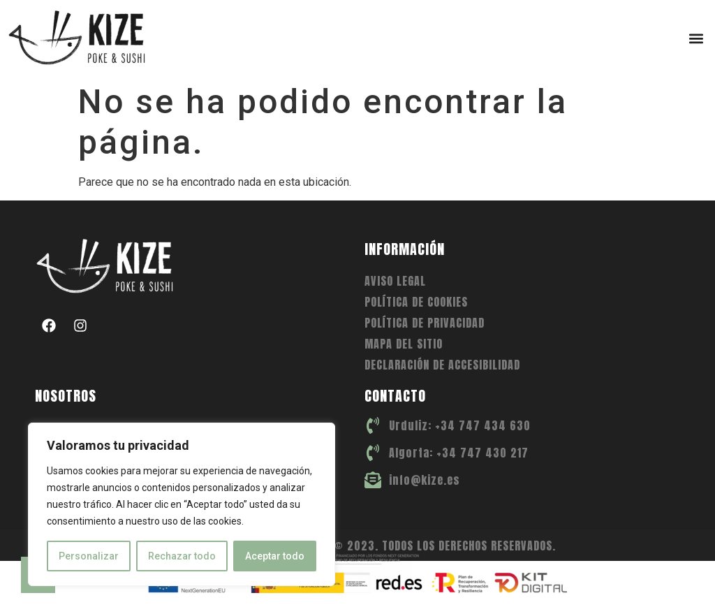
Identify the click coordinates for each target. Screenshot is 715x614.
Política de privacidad (424, 322)
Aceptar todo (274, 556)
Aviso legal (395, 280)
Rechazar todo (182, 556)
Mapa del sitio (403, 343)
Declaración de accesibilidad (442, 364)
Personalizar (89, 556)
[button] (696, 38)
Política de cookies (416, 301)
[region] (181, 504)
